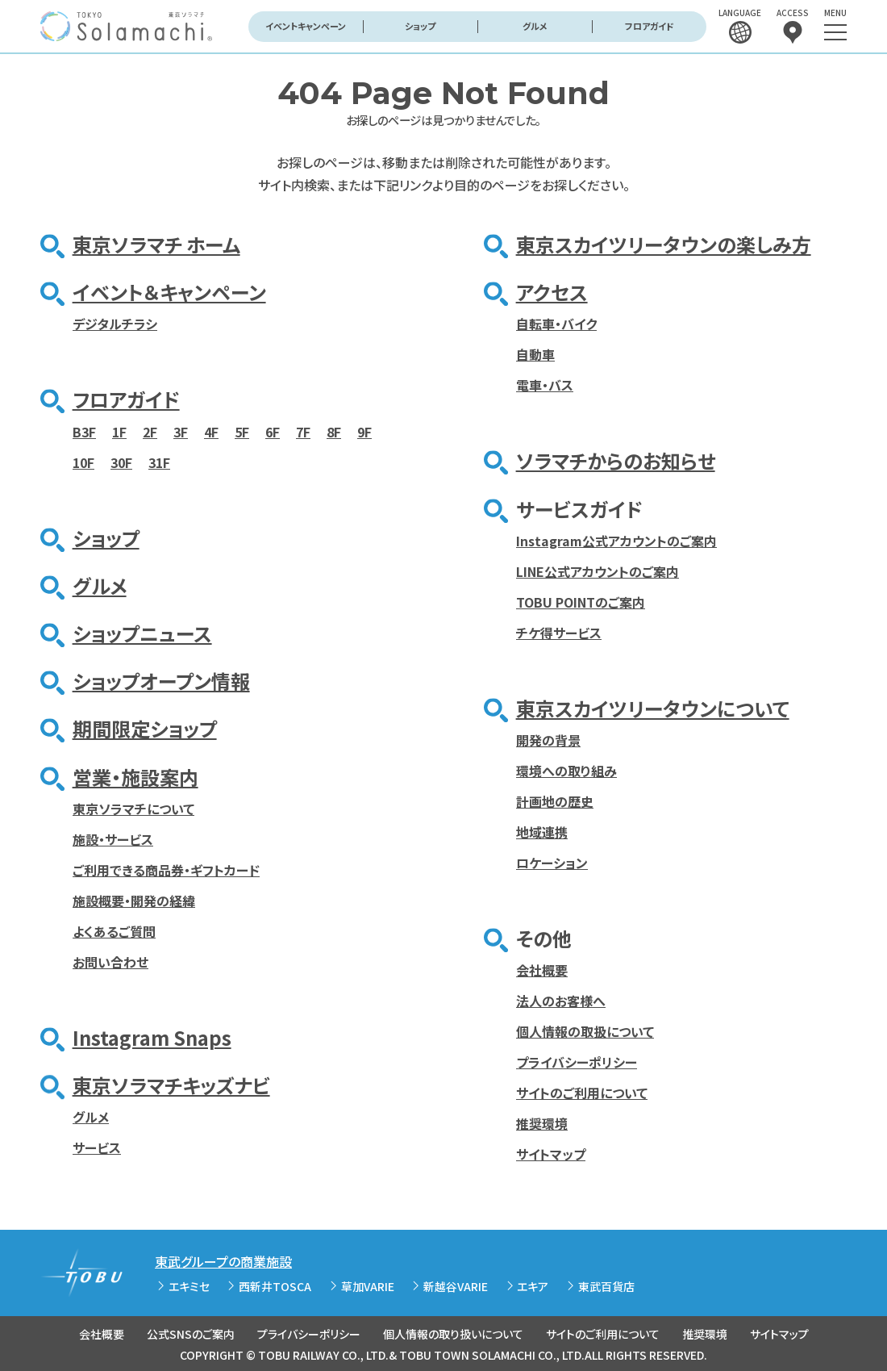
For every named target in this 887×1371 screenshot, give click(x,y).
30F (121, 462)
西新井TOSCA (275, 1286)
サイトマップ (550, 1154)
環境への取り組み (566, 770)
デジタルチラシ (115, 323)
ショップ (420, 25)
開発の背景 (548, 740)
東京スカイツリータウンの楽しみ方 (663, 244)
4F (211, 431)
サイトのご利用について (582, 1092)
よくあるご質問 (114, 931)
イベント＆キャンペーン (169, 291)
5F (242, 431)
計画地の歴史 (554, 801)
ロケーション (552, 862)
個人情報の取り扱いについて (453, 1334)
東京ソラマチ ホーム (156, 244)
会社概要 (542, 970)
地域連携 (542, 832)
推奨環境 (542, 1123)
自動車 (535, 354)
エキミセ (189, 1286)
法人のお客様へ (561, 1000)
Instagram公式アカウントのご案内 (616, 540)
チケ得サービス (559, 632)
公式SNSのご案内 (191, 1334)
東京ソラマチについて (133, 808)
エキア (532, 1286)
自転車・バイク (556, 323)
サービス (97, 1147)
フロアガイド (649, 25)
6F (272, 431)
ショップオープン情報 (161, 680)
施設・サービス (113, 839)
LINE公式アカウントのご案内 (597, 571)
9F (364, 431)
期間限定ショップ (145, 728)
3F (180, 431)
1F (119, 431)
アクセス (552, 291)
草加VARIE (367, 1286)
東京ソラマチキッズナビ (171, 1084)
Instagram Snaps (152, 1037)
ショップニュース (142, 633)
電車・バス (544, 385)
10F (83, 462)
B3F (84, 431)
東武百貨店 (606, 1286)
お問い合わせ (110, 962)
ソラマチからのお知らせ (615, 460)
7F (303, 431)
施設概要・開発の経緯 (134, 900)
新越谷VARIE (455, 1286)
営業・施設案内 (135, 776)
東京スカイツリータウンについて (652, 708)
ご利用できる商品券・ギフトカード (166, 870)
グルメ (535, 25)
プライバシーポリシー (576, 1062)
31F (159, 462)
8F (334, 431)
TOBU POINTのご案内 (580, 602)
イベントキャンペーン (305, 25)
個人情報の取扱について (585, 1031)
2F (150, 431)
